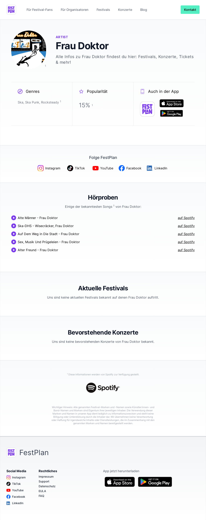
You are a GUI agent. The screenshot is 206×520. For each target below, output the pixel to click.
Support (44, 481)
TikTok (13, 483)
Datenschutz (47, 486)
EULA (42, 491)
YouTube (15, 490)
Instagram (16, 477)
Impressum (46, 476)
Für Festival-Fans (40, 10)
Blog (143, 10)
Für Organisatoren (75, 10)
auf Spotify (186, 218)
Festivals (103, 10)
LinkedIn (14, 503)
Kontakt (190, 10)
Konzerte (125, 10)
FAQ (41, 495)
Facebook (15, 496)
